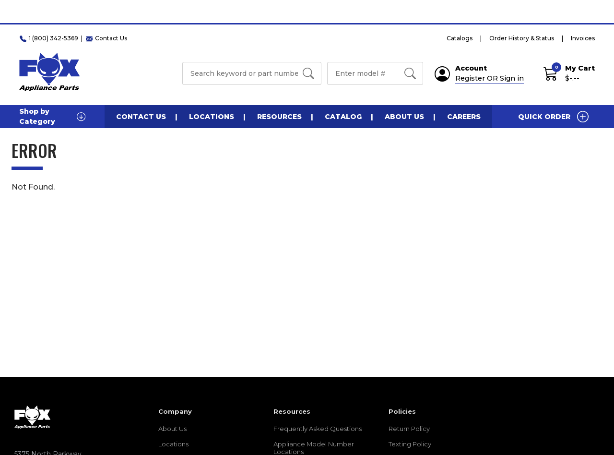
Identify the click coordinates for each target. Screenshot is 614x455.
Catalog (343, 116)
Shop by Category (52, 116)
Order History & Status (521, 38)
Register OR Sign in (489, 78)
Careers (464, 116)
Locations (211, 116)
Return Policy (409, 428)
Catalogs (459, 38)
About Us (404, 116)
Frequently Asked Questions (317, 428)
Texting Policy (410, 444)
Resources (279, 116)
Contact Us (141, 116)
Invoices (583, 38)
